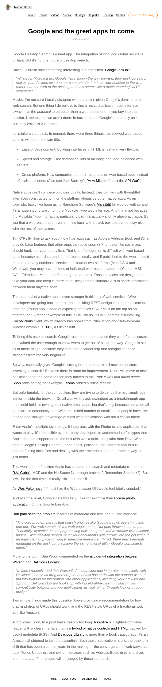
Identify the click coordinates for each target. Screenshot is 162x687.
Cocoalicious (22, 321)
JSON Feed (69, 678)
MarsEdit (104, 205)
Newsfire (101, 622)
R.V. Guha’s (21, 473)
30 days (80, 15)
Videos (55, 15)
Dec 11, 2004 (81, 38)
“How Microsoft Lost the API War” (112, 181)
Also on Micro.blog (143, 15)
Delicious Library (71, 634)
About (31, 15)
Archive (67, 15)
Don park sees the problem (33, 514)
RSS (54, 678)
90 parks (93, 15)
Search (120, 15)
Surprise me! (89, 678)
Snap (16, 383)
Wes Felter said (30, 489)
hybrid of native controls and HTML (100, 628)
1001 (48, 327)
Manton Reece (23, 7)
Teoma (69, 383)
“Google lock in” (116, 70)
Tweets (106, 678)
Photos (43, 15)
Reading (108, 15)
